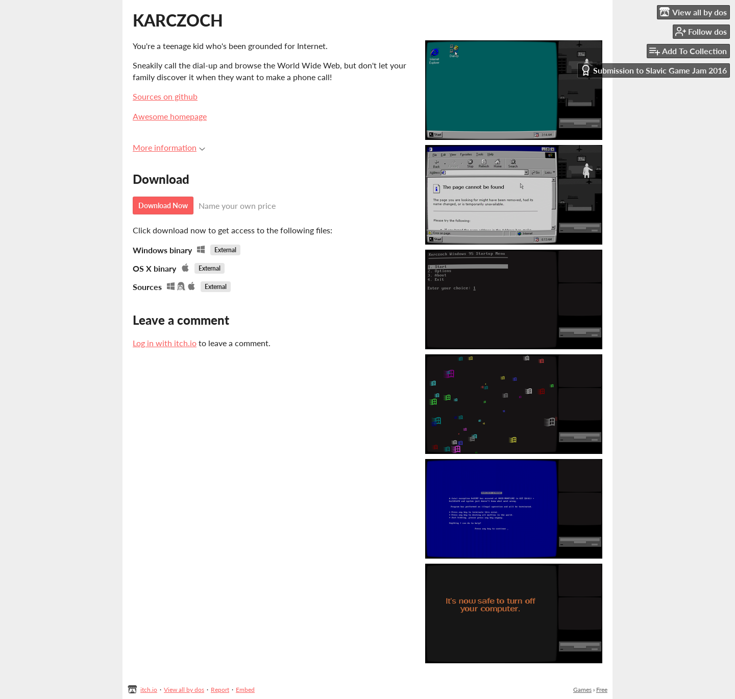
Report (220, 689)
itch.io (148, 689)
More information (169, 147)
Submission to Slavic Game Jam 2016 (653, 70)
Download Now (163, 205)
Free (601, 689)
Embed (245, 689)
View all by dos (184, 689)
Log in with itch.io (165, 343)
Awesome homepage (170, 116)
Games (582, 689)
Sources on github (165, 96)
